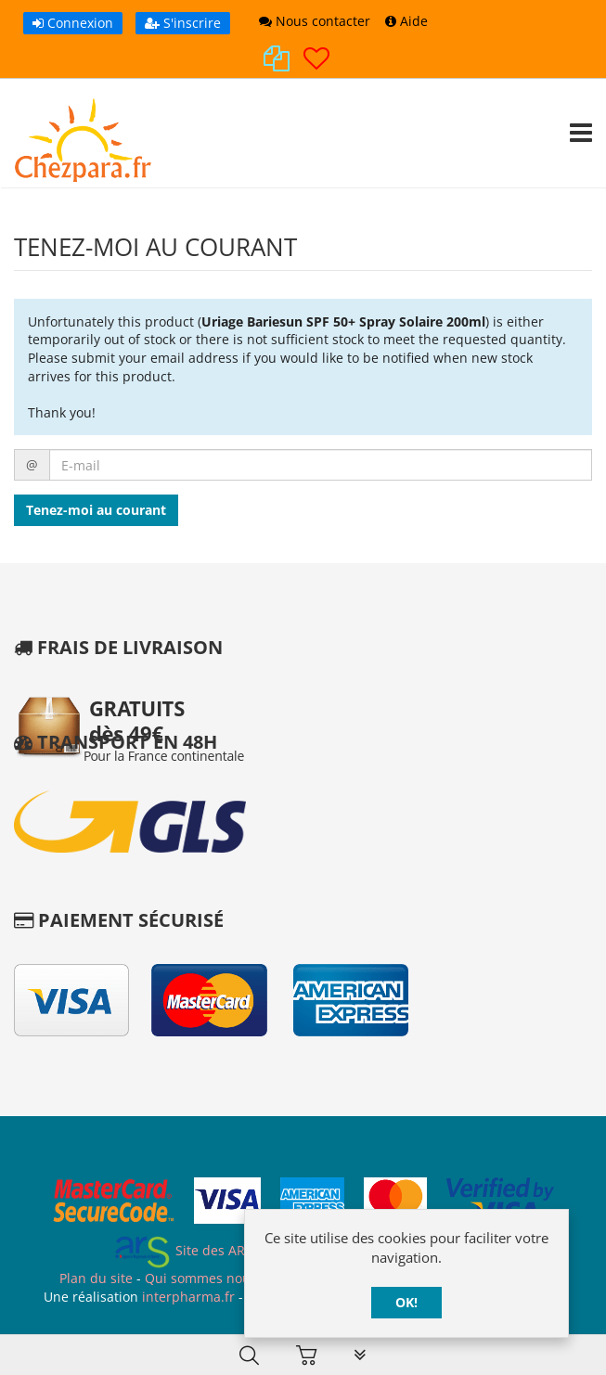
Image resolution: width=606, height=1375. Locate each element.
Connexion (72, 23)
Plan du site (96, 1278)
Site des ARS (182, 1250)
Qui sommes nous (201, 1278)
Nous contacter (314, 21)
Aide (406, 21)
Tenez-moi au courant (96, 510)
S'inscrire (183, 23)
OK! (406, 1302)
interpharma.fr (186, 1296)
